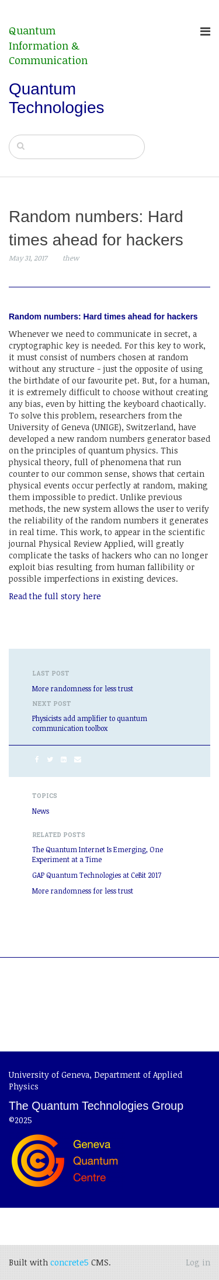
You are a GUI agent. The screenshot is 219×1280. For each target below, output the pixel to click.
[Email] (77, 759)
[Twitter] (50, 759)
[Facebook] (37, 759)
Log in (198, 1262)
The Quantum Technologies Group (96, 1105)
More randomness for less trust (82, 688)
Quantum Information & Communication (48, 45)
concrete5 (69, 1262)
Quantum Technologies (56, 98)
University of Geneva (49, 1074)
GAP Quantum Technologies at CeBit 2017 (96, 875)
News (40, 810)
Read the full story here (55, 596)
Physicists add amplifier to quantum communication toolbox (89, 723)
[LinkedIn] (64, 759)
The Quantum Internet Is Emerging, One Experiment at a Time (97, 854)
